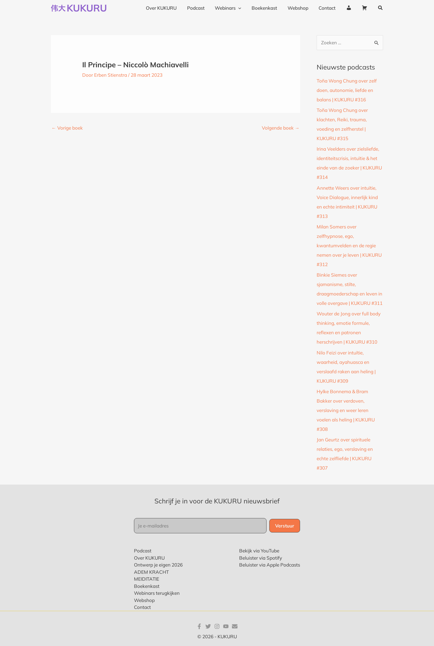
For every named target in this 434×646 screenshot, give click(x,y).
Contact (142, 607)
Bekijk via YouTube (259, 551)
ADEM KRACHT (151, 572)
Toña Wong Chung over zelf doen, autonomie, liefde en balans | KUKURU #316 (347, 90)
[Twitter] (208, 626)
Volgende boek (280, 128)
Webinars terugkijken (157, 593)
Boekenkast (146, 586)
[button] (380, 8)
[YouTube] (226, 626)
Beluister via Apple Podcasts (269, 565)
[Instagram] (217, 626)
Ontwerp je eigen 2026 (158, 565)
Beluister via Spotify (260, 558)
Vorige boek (67, 128)
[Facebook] (199, 626)
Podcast (142, 551)
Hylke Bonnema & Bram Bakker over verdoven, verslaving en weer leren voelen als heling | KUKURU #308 (346, 410)
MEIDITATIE (146, 579)
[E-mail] (234, 626)
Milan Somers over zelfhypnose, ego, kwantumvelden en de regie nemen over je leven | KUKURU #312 (349, 245)
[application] (244, 8)
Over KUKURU (149, 558)
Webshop (144, 600)
